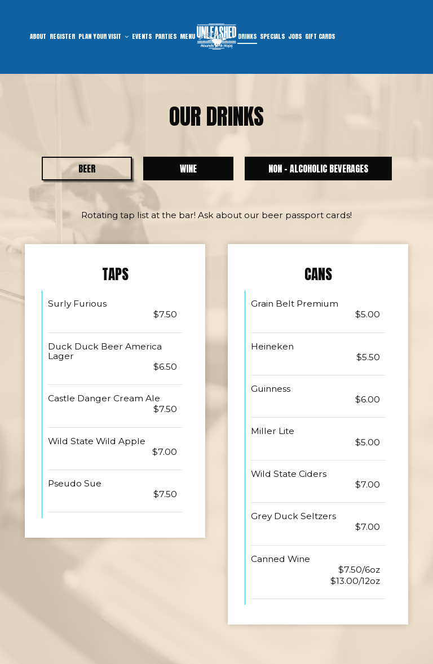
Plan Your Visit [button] (103, 36)
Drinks (247, 36)
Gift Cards (320, 36)
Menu (187, 36)
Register (62, 36)
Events (142, 36)
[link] (216, 37)
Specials (272, 36)
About (38, 36)
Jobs (295, 36)
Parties (165, 36)
